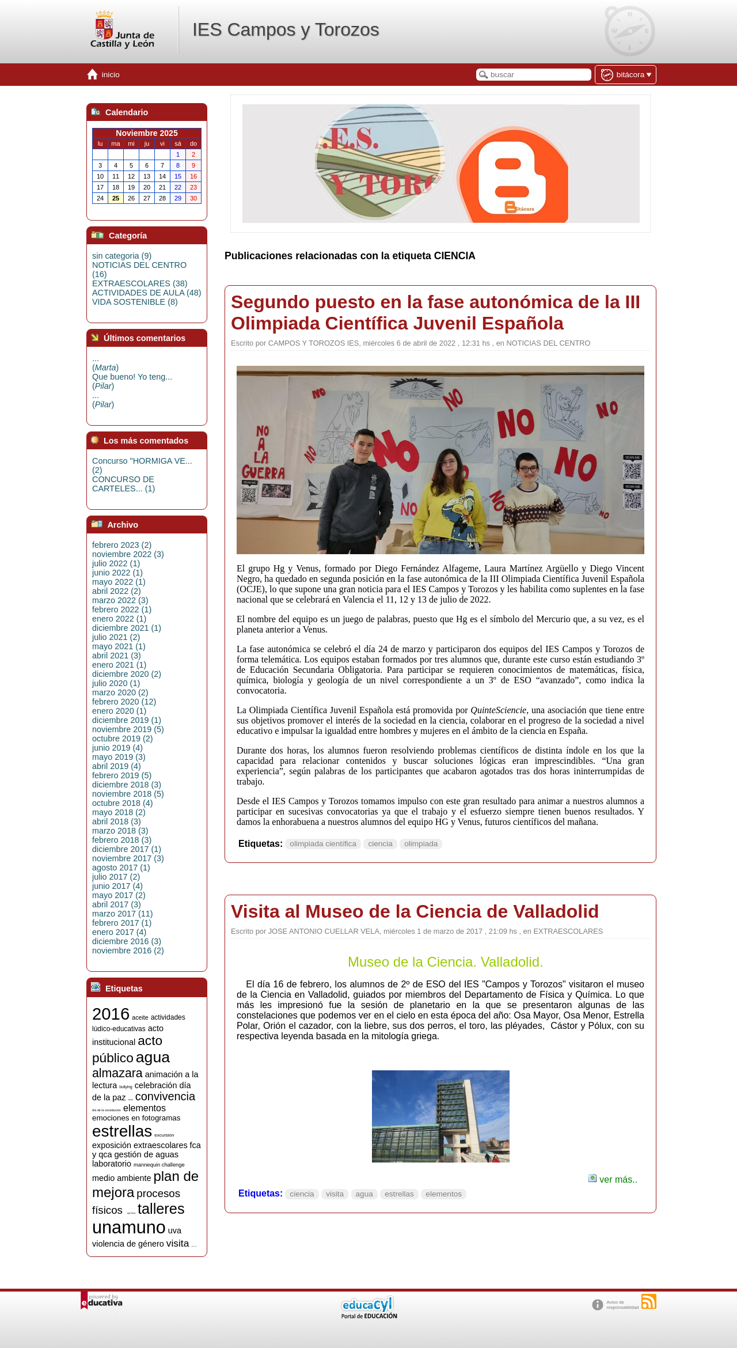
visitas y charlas (193, 1246)
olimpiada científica (323, 843)
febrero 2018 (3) (121, 840)
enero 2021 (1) (119, 664)
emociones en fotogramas (136, 1118)
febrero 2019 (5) (121, 775)
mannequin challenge (159, 1165)
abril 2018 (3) (116, 821)
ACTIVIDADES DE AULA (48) (147, 292)
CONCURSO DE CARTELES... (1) (123, 484)
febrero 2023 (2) (121, 545)
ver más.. (612, 1179)
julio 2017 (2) (116, 876)
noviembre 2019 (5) (128, 729)
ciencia (380, 843)
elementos (444, 1194)
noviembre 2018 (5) (128, 793)
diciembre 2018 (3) (126, 784)
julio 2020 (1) (116, 683)
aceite (140, 1017)
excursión (164, 1135)
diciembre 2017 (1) (126, 849)
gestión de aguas (146, 1154)
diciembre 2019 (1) (126, 720)
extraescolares (161, 1145)
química (131, 1212)
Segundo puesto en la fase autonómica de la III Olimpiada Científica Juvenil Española (435, 312)
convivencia (165, 1096)
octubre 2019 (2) (122, 738)
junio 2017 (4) (117, 886)
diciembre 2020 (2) (126, 674)
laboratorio (111, 1163)
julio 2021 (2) (116, 637)
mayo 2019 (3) (119, 757)
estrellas (399, 1194)
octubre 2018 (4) (122, 803)
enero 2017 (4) (119, 932)
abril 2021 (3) (116, 655)
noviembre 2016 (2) (128, 950)
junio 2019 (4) (117, 747)
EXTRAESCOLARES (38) (140, 283)
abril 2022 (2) (116, 591)
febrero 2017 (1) (121, 922)
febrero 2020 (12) (124, 701)
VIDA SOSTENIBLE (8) (135, 301)
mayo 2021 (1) (119, 646)
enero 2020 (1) (119, 710)
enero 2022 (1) (119, 618)
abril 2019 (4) (116, 766)
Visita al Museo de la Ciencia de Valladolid (415, 911)
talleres (161, 1209)
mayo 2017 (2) (119, 895)
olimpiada (421, 843)
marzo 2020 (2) (120, 692)
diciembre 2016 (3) (126, 941)
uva (174, 1230)
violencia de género (128, 1243)
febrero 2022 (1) (121, 609)
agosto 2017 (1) (121, 867)
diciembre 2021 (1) (126, 628)
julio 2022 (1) (116, 563)
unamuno (129, 1227)
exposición (111, 1145)
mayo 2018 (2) (119, 812)
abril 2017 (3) (116, 904)
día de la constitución (106, 1110)
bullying (125, 1087)
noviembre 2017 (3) (128, 858)
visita (335, 1194)
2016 (111, 1013)
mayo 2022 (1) (119, 581)
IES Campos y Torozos (285, 29)
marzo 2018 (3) (120, 830)
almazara (117, 1073)
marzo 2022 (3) (120, 600)
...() (105, 363)
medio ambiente (121, 1178)
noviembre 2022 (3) (128, 554)
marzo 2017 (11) (122, 913)
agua (364, 1194)
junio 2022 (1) (117, 572)
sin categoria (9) (121, 255)
